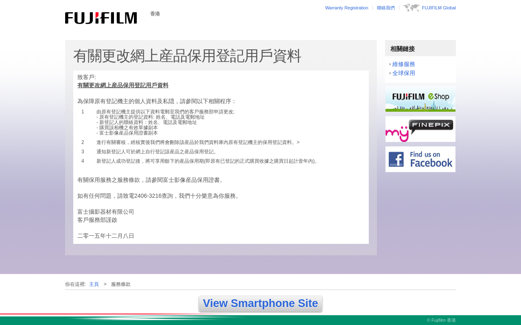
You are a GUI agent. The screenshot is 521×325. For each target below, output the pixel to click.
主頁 (94, 284)
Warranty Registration (346, 7)
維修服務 (403, 64)
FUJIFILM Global (439, 7)
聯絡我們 (386, 7)
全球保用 (403, 73)
